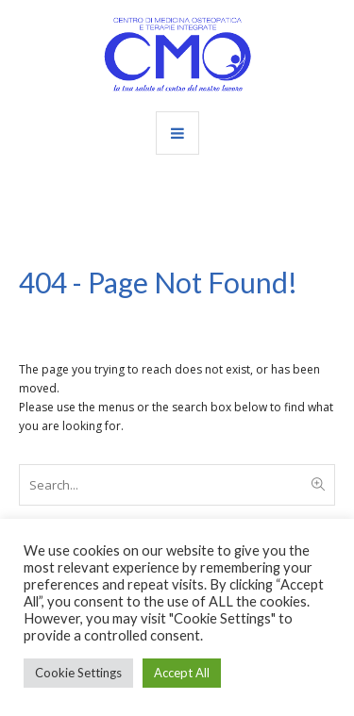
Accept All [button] (182, 672)
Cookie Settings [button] (78, 672)
